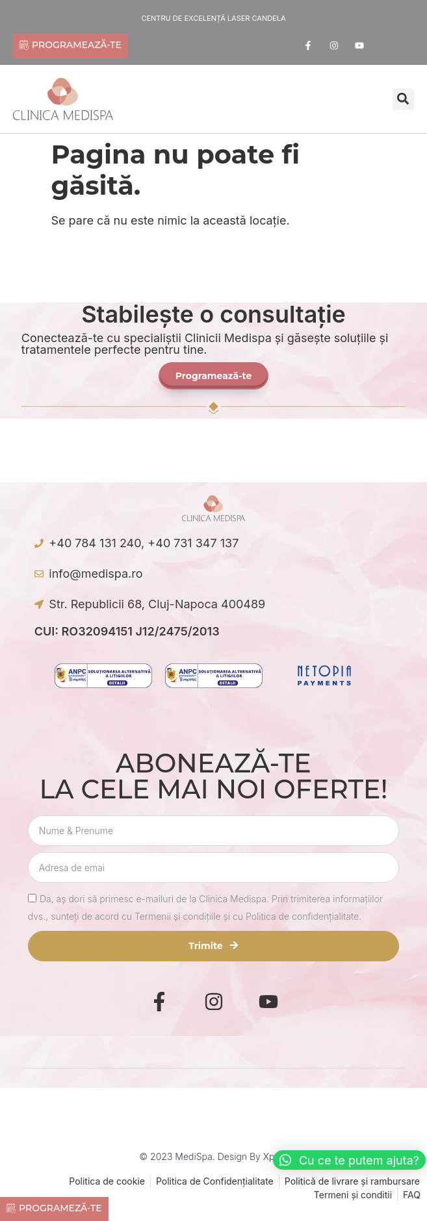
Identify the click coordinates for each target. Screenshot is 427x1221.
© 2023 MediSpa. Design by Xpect (213, 1156)
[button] (403, 99)
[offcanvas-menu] (258, 100)
